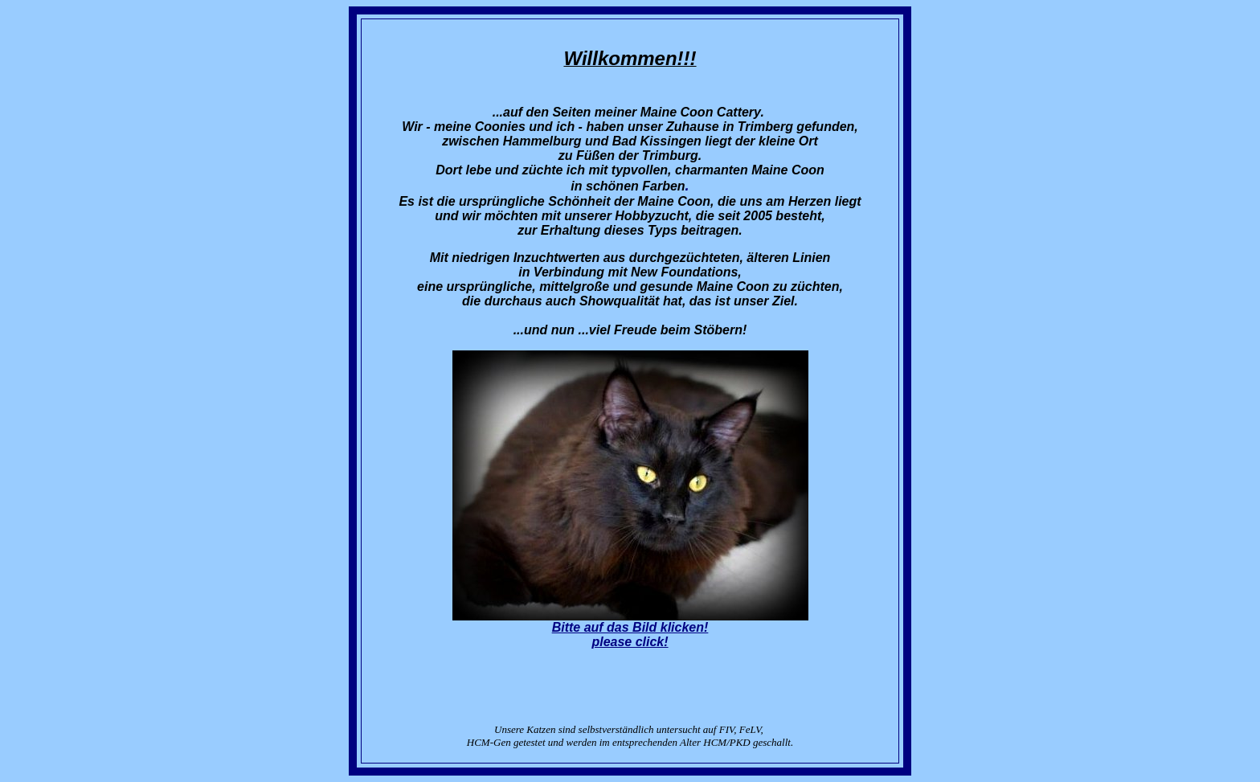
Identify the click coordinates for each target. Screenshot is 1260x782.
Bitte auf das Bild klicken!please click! (630, 634)
